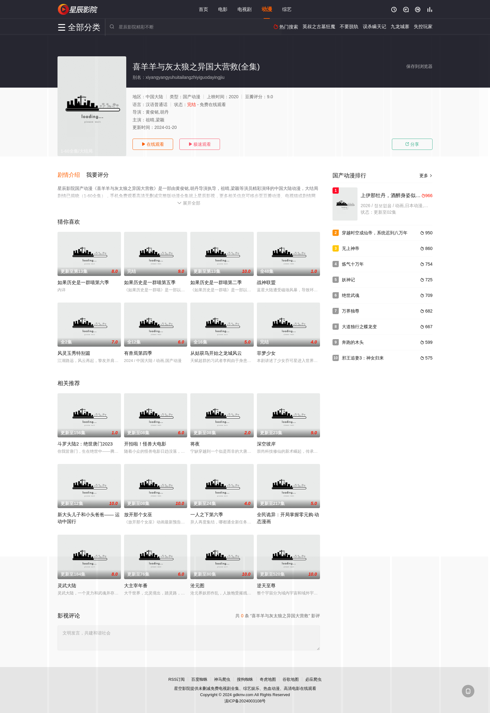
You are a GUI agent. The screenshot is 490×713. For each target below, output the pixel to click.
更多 (425, 175)
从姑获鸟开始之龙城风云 (216, 352)
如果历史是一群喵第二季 (216, 282)
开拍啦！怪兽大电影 (145, 443)
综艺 (287, 9)
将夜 (195, 443)
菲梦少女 (266, 352)
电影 (223, 9)
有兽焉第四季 (138, 352)
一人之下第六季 (206, 514)
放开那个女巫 (138, 514)
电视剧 (245, 9)
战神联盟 (266, 282)
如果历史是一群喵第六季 (83, 282)
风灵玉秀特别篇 (74, 352)
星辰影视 (78, 9)
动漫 (267, 9)
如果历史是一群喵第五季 (150, 282)
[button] (72, 175)
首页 (203, 9)
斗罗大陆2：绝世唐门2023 (85, 443)
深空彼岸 (266, 443)
